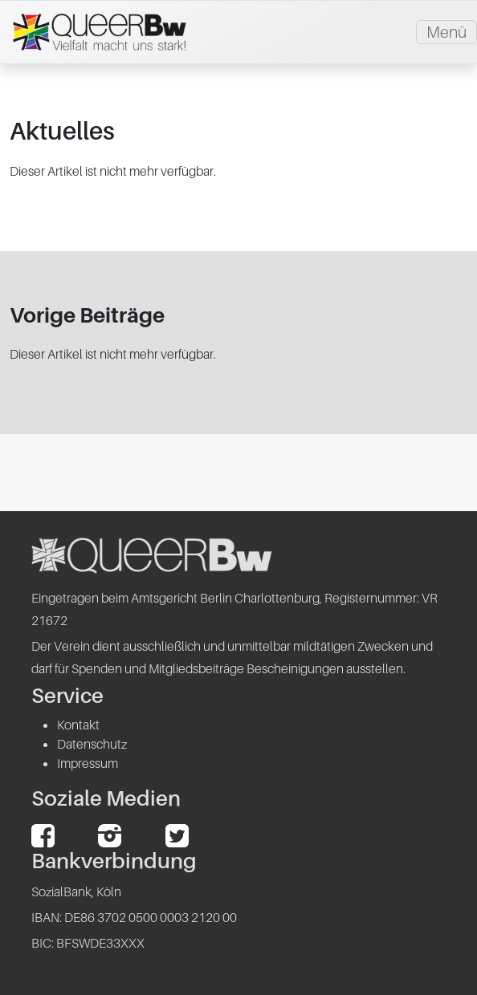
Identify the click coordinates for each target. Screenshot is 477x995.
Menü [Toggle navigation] (446, 32)
